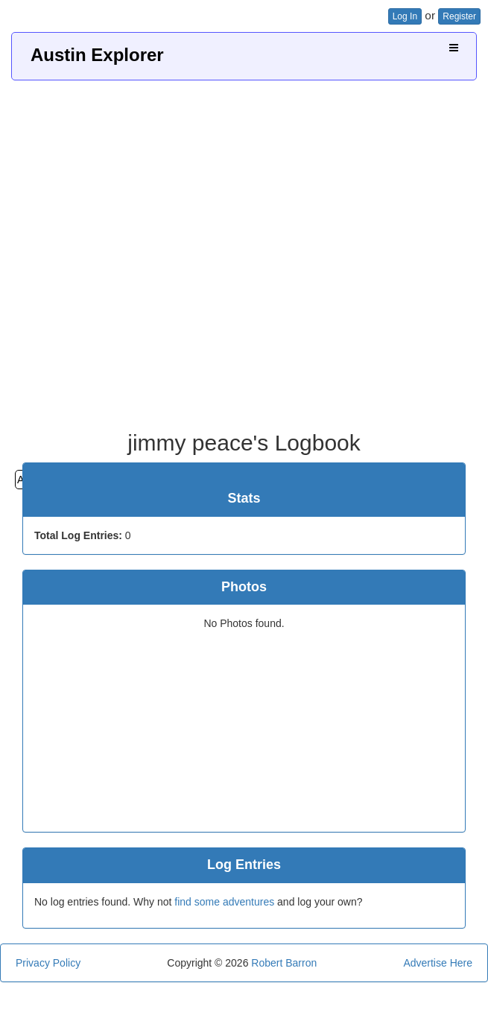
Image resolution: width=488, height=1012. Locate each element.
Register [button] (459, 16)
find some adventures (224, 902)
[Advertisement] (239, 250)
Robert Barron (284, 963)
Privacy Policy (48, 963)
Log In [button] (405, 16)
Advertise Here (437, 963)
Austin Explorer (97, 55)
